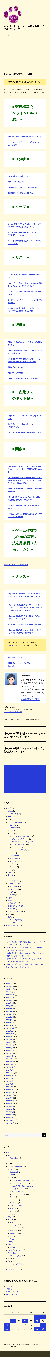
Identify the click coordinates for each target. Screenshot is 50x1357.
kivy (9, 872)
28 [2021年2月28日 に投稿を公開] (43, 1329)
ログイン (9, 1286)
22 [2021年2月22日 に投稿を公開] (7, 1329)
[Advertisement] (25, 57)
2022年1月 (10, 1056)
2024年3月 (10, 1003)
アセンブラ (16, 881)
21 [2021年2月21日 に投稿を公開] (43, 1325)
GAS (11, 833)
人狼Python (14, 903)
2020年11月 (10, 1090)
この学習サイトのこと (16, 906)
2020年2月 (10, 1115)
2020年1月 (10, 1117)
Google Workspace (15, 822)
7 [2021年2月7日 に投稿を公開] (43, 1317)
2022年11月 (10, 1031)
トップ (8, 808)
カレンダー (14, 858)
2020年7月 (10, 1101)
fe (10, 878)
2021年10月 (10, 1064)
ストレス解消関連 (16, 920)
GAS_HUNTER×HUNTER (21, 836)
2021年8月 (10, 1067)
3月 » (38, 1333)
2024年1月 (10, 1006)
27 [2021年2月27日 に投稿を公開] (37, 1329)
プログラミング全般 (15, 911)
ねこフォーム (16, 847)
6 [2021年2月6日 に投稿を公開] (37, 1317)
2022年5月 (10, 1048)
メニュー (7, 35)
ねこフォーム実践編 (19, 850)
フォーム (13, 867)
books (10, 817)
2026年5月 (10, 983)
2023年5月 (10, 1014)
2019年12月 (10, 1120)
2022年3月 (10, 1050)
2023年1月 (10, 1025)
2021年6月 (10, 1073)
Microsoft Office (14, 884)
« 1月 (12, 1333)
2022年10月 (10, 1034)
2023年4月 (10, 1017)
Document (14, 828)
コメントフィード (12, 1292)
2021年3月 (10, 1081)
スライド (13, 864)
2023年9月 (10, 1009)
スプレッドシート (16, 861)
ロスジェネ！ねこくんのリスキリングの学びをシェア (19, 1345)
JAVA (10, 870)
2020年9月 (10, 1095)
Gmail (12, 853)
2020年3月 (10, 1112)
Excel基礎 (13, 886)
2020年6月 (10, 1103)
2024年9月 (10, 1000)
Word (12, 895)
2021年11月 (10, 1062)
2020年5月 (10, 1106)
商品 (9, 917)
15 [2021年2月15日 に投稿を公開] (7, 1325)
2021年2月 (10, 1084)
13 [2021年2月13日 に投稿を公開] (37, 1321)
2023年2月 (10, 1023)
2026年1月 (10, 992)
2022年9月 (10, 1036)
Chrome (13, 825)
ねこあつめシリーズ (19, 844)
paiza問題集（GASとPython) (22, 842)
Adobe (10, 811)
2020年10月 (10, 1092)
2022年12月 (10, 1028)
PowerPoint (14, 889)
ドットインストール (13, 925)
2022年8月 (10, 1039)
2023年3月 (10, 1020)
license (10, 875)
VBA (11, 892)
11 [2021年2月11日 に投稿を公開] (25, 1321)
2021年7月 (10, 1070)
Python (11, 900)
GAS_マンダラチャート (20, 839)
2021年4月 (10, 1078)
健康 (9, 914)
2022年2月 (10, 1053)
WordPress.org (11, 1294)
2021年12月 (10, 1059)
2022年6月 (10, 1045)
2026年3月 (10, 986)
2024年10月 (10, 997)
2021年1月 (9, 1087)
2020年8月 (10, 1098)
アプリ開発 (12, 909)
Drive (12, 831)
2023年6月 (10, 1011)
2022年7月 (10, 1042)
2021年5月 (10, 1076)
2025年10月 (10, 995)
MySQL (10, 898)
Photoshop (14, 814)
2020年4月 (10, 1109)
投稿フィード (10, 1289)
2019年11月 (10, 1123)
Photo (14, 923)
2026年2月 (10, 989)
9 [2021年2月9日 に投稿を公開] (13, 1321)
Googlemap (14, 856)
